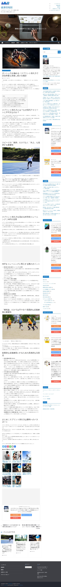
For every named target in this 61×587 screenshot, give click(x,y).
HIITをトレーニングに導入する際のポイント (12, 102)
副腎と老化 (45, 295)
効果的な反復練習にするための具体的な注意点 (12, 105)
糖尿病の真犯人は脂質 (47, 287)
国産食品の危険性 (46, 291)
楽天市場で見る (15, 517)
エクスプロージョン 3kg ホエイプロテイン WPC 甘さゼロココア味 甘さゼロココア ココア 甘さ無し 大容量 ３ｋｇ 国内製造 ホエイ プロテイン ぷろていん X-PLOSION (25, 510)
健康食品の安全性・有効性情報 (48, 408)
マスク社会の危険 (46, 304)
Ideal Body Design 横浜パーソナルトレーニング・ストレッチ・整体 (42, 568)
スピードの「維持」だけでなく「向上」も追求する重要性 (14, 99)
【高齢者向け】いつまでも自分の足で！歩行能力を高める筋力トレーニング (10, 525)
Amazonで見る (15, 514)
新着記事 (58, 5)
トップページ (57, 3)
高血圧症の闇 (45, 285)
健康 (44, 279)
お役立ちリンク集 (56, 8)
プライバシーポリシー (55, 10)
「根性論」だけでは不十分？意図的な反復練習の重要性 (14, 103)
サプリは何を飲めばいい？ (49, 302)
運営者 (58, 7)
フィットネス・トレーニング (48, 393)
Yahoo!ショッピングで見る (26, 514)
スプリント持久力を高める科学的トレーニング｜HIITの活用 (15, 100)
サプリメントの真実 (46, 298)
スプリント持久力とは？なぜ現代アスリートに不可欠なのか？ (15, 97)
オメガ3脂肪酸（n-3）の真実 (48, 289)
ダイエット (45, 281)
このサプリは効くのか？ (48, 300)
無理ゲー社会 (45, 306)
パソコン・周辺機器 (46, 398)
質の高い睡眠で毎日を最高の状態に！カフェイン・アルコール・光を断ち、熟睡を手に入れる (31, 526)
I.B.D (9, 78)
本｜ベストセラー (46, 396)
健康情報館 (7, 7)
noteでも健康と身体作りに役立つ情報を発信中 (51, 76)
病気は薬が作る (46, 293)
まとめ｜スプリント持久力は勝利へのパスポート (13, 106)
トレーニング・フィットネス (6, 70)
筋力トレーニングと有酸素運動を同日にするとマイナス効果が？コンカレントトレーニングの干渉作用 (20, 546)
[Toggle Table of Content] (25, 96)
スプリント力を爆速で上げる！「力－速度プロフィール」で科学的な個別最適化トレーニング (6, 549)
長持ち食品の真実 (46, 297)
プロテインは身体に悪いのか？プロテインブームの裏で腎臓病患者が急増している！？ (34, 546)
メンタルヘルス (46, 308)
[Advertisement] (21, 254)
